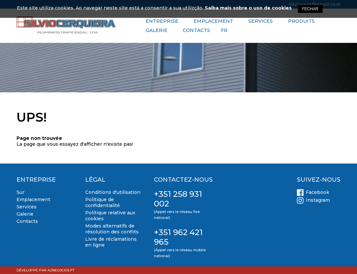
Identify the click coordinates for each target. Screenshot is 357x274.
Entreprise (162, 21)
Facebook (317, 192)
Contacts (196, 30)
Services (260, 21)
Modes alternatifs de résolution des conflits (112, 229)
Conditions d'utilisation (112, 192)
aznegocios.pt (61, 270)
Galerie (156, 30)
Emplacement (213, 21)
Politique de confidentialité (102, 202)
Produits (301, 21)
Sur (20, 192)
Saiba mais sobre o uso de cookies (248, 8)
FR (224, 30)
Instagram (318, 200)
